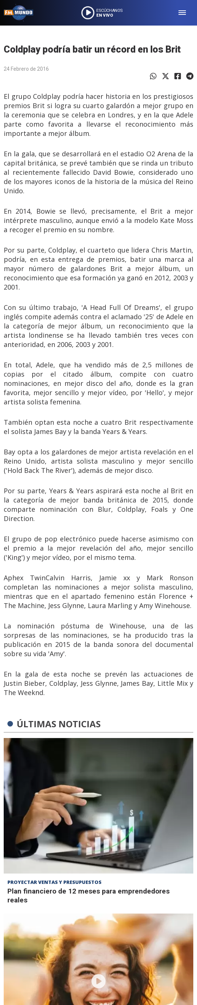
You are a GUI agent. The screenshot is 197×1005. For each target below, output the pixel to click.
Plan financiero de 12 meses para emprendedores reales (88, 895)
